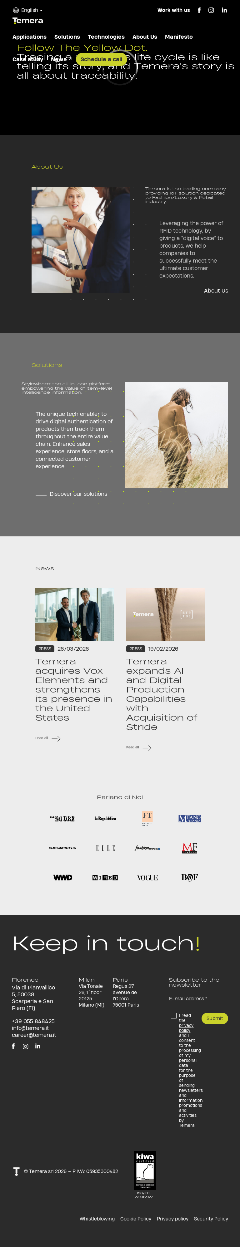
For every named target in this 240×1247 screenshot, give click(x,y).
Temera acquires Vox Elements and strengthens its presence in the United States (73, 689)
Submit (215, 1018)
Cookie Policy (135, 1219)
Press (44, 648)
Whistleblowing (97, 1219)
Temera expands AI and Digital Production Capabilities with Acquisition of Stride (161, 694)
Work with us (174, 10)
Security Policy (211, 1219)
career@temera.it (34, 1035)
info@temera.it (30, 1028)
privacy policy (186, 1028)
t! (16, 1171)
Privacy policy (172, 1219)
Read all (41, 738)
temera (27, 21)
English (29, 10)
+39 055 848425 (33, 1021)
